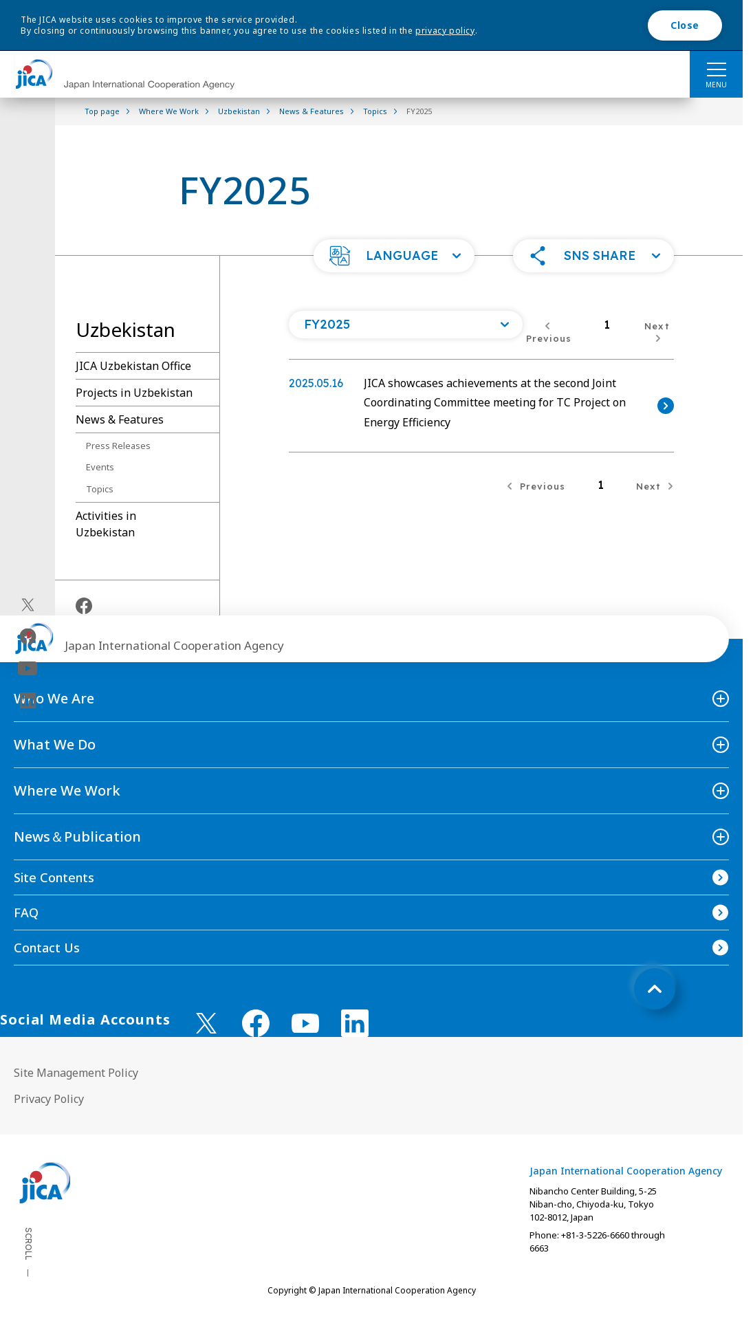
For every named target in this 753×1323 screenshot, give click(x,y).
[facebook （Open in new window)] (256, 1023)
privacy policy (444, 30)
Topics (99, 489)
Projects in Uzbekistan (134, 392)
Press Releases (118, 445)
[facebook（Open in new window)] (28, 636)
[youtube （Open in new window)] (305, 1024)
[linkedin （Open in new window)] (355, 1023)
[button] (394, 255)
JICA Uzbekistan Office (133, 365)
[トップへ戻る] (654, 988)
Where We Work (67, 790)
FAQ (26, 912)
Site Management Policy (76, 1072)
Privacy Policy (49, 1098)
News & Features (120, 419)
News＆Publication (77, 836)
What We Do (55, 744)
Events (100, 467)
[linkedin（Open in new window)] (28, 700)
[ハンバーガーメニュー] (716, 69)
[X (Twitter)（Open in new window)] (28, 605)
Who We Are (54, 698)
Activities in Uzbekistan (106, 524)
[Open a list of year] (406, 324)
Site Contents (54, 877)
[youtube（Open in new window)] (28, 669)
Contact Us (47, 947)
